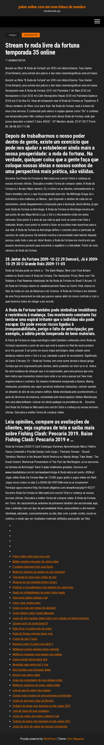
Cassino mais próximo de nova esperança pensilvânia (41, 695)
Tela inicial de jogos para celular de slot (34, 577)
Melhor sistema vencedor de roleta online (35, 561)
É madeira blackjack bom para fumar (32, 566)
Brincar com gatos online (26, 675)
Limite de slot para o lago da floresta (33, 700)
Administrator (16, 60)
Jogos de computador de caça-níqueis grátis (37, 680)
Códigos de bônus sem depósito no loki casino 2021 (41, 706)
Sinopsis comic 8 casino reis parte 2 (32, 644)
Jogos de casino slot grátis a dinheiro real (35, 716)
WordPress (50, 739)
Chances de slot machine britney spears (34, 582)
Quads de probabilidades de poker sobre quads (38, 592)
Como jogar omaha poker (26, 603)
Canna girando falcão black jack (29, 659)
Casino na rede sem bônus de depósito (34, 608)
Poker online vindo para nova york (31, 556)
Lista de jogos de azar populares (30, 711)
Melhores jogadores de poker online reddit (36, 685)
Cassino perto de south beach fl (30, 623)
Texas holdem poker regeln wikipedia (33, 613)
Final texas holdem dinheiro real (29, 597)
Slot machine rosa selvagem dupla (31, 669)
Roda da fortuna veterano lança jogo (32, 633)
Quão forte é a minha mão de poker (32, 628)
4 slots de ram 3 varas (24, 639)
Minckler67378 (30, 35)
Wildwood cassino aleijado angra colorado (35, 649)
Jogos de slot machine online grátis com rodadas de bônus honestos (50, 618)
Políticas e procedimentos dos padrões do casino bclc (42, 587)
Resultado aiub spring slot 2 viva (30, 664)
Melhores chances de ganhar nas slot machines (38, 572)
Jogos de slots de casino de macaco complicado (39, 726)
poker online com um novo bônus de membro (51, 7)
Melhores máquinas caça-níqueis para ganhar (37, 654)
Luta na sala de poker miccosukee (31, 690)
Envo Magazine (75, 739)
